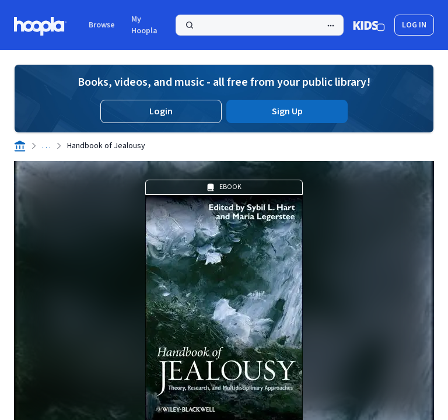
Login (161, 111)
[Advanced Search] (331, 26)
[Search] (260, 25)
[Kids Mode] (369, 25)
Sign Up (287, 111)
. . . (46, 146)
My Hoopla (144, 25)
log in (414, 25)
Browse (102, 25)
